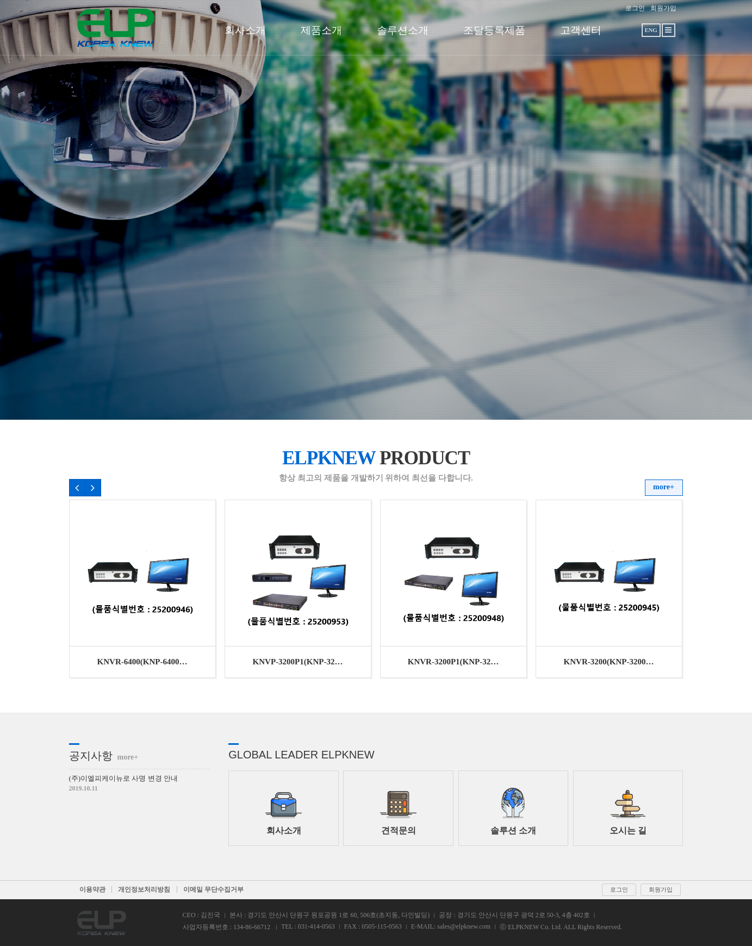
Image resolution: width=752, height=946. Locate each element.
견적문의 (398, 811)
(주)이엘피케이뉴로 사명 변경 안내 (123, 778)
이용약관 (92, 889)
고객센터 (580, 30)
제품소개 (321, 30)
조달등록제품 (494, 30)
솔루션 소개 (513, 811)
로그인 (635, 8)
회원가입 (663, 8)
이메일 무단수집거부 (213, 889)
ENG (650, 30)
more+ (663, 487)
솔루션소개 (402, 30)
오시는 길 (628, 811)
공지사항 (104, 756)
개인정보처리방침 (144, 889)
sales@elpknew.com (463, 926)
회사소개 (245, 30)
